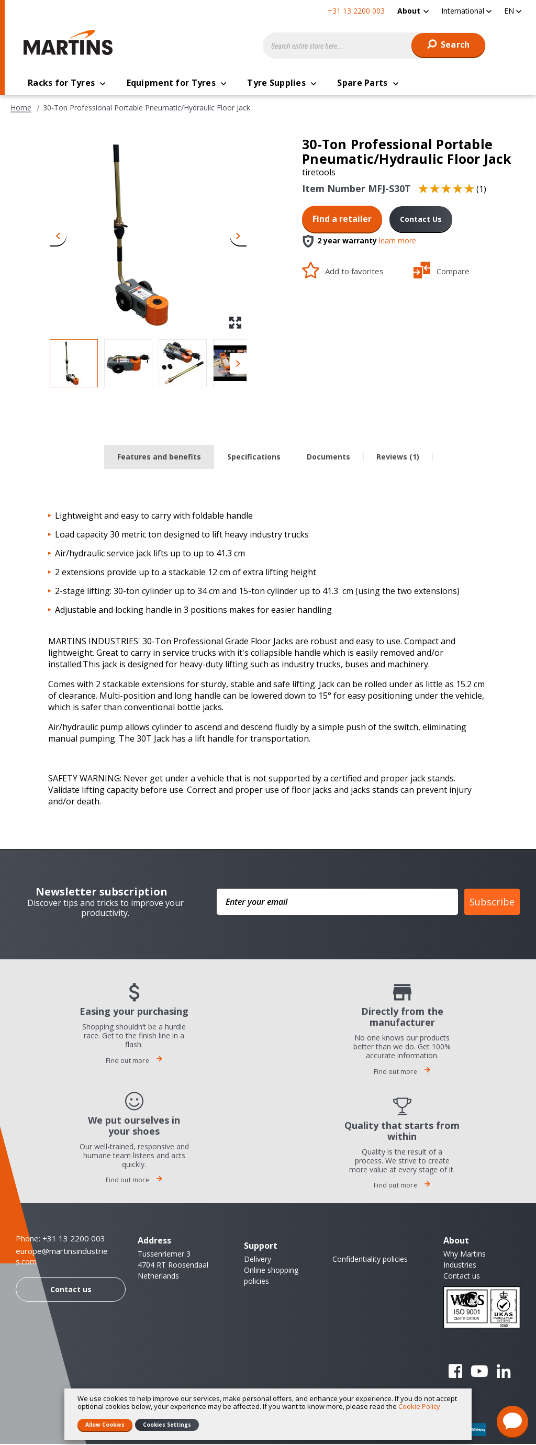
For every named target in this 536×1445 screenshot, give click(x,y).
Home (20, 109)
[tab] (159, 458)
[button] (466, 11)
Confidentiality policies (370, 1260)
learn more (397, 242)
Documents (328, 458)
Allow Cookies (105, 1424)
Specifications (254, 458)
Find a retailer (342, 220)
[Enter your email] (337, 903)
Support (260, 1246)
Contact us (71, 1290)
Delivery (257, 1260)
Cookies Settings (167, 1424)
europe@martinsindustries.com (62, 1257)
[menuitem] (413, 11)
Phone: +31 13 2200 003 (60, 1239)
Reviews (397, 458)
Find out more (134, 1061)
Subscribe (492, 903)
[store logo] (71, 42)
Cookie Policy (419, 1406)
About (408, 11)
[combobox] (374, 45)
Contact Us (421, 220)
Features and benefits (159, 458)
